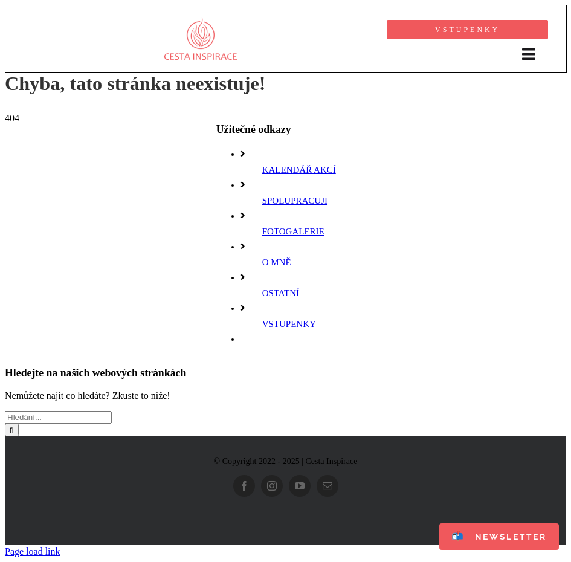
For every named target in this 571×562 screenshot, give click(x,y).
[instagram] (272, 486)
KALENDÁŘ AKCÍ (299, 170)
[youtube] (300, 486)
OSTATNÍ (280, 293)
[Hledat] (12, 430)
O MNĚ (276, 262)
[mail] (327, 486)
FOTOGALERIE (293, 231)
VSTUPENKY (289, 324)
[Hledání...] (58, 417)
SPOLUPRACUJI (294, 200)
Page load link (32, 551)
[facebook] (244, 486)
